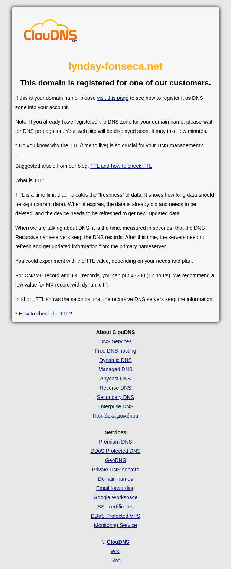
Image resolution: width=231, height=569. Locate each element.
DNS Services (115, 341)
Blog (115, 560)
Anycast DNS (115, 379)
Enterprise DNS (115, 406)
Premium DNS (115, 442)
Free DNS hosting (115, 351)
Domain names (115, 479)
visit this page (112, 98)
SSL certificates (116, 507)
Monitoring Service (115, 525)
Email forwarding (115, 488)
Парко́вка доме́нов (115, 416)
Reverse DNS (115, 388)
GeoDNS (115, 460)
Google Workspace (116, 497)
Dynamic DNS (115, 360)
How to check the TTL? (45, 314)
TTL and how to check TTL (121, 166)
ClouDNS (118, 542)
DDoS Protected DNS (116, 451)
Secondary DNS (115, 397)
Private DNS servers (115, 469)
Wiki (115, 551)
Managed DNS (115, 369)
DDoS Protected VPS (115, 516)
